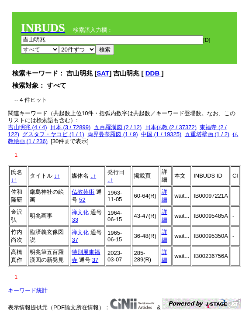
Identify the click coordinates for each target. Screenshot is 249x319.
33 (75, 219)
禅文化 (80, 212)
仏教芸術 (83, 192)
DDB (153, 73)
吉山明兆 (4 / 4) (27, 127)
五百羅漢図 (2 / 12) (118, 127)
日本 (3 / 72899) (70, 127)
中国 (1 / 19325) (161, 134)
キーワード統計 (28, 290)
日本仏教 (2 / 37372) (171, 127)
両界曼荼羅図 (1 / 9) (112, 134)
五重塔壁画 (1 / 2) (207, 134)
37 (75, 240)
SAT (103, 73)
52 (82, 199)
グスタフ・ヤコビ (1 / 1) (53, 134)
